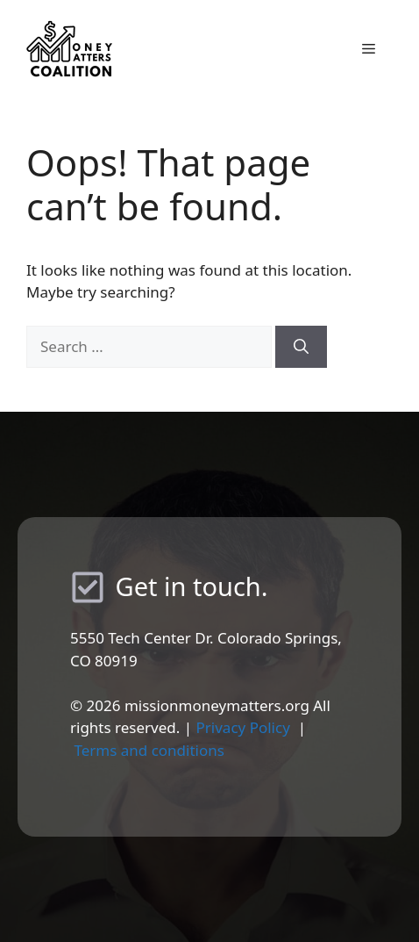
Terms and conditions (149, 750)
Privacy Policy (243, 727)
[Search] (301, 347)
